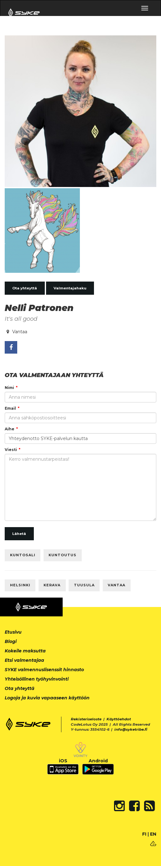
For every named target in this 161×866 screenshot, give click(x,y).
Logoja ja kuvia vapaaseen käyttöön (47, 698)
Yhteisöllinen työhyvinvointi (37, 679)
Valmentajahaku (70, 288)
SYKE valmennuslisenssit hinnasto (44, 669)
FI (144, 834)
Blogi (11, 641)
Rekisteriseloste (86, 719)
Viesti (11, 449)
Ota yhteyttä (24, 288)
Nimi (9, 387)
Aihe (9, 429)
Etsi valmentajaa (24, 660)
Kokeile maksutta (25, 651)
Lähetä (19, 534)
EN (153, 834)
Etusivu (13, 632)
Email (10, 408)
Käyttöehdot (118, 719)
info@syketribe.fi (130, 729)
